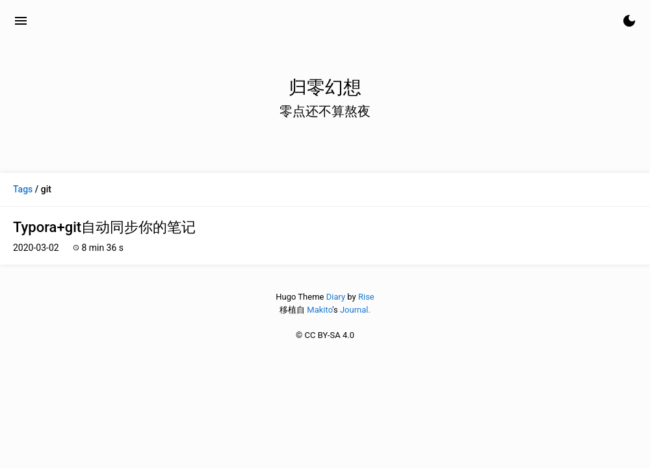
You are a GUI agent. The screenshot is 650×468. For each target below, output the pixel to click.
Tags (22, 189)
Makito (319, 310)
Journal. (355, 310)
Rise (366, 297)
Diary (335, 297)
